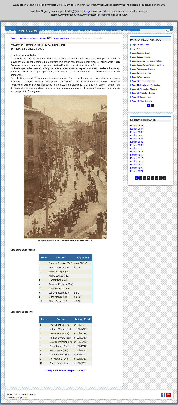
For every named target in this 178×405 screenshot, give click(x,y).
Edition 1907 (136, 138)
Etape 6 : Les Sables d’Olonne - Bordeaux (148, 65)
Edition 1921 (136, 171)
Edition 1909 (136, 145)
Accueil (11, 31)
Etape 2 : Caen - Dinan (141, 49)
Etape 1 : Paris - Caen (140, 45)
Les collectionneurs (120, 31)
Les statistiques (65, 31)
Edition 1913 (136, 158)
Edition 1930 (46, 38)
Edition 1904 (136, 128)
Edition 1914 (136, 161)
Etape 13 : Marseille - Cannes (143, 93)
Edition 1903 (136, 125)
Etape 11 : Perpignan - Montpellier (146, 85)
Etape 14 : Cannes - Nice (141, 97)
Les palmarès (47, 31)
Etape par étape (61, 38)
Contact (24, 397)
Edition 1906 (136, 135)
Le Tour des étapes (27, 31)
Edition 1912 (136, 155)
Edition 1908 (136, 142)
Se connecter (13, 397)
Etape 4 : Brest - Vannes (141, 57)
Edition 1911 (136, 151)
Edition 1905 (136, 132)
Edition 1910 (136, 148)
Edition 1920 (136, 168)
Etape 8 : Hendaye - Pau (141, 73)
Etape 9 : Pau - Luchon (141, 77)
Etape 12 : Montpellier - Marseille (144, 89)
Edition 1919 (136, 164)
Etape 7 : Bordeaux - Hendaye (143, 69)
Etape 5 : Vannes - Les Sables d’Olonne (147, 61)
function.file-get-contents (88, 11)
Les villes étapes (85, 31)
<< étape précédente (55, 370)
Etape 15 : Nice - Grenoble (142, 101)
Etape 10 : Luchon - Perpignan (143, 81)
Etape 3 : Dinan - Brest (140, 53)
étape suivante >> (77, 370)
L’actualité (101, 31)
